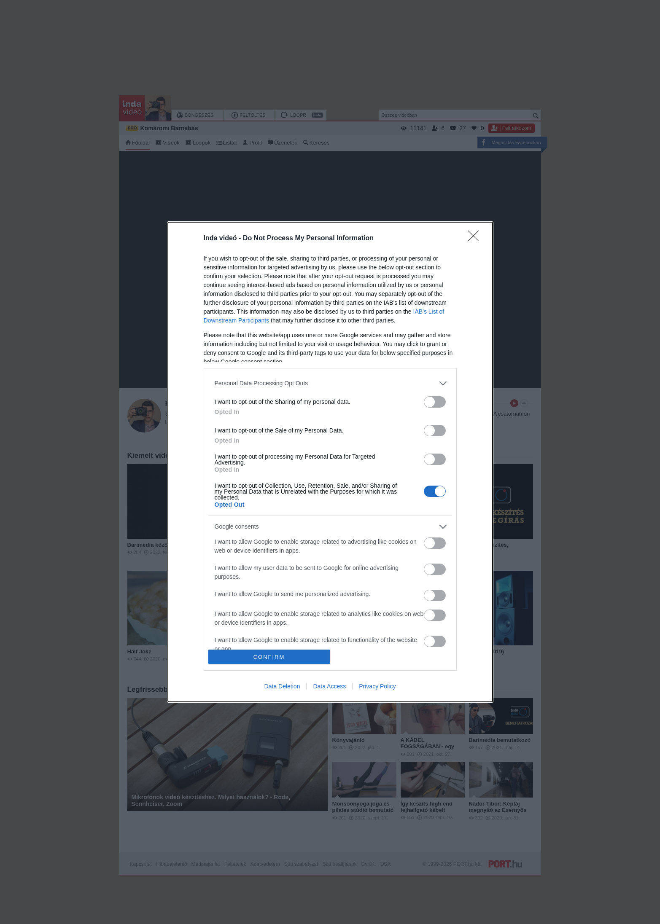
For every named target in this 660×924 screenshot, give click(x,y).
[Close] (476, 239)
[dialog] (330, 462)
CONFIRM (269, 656)
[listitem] (330, 383)
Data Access (329, 686)
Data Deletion (282, 686)
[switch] (435, 402)
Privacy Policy (377, 686)
